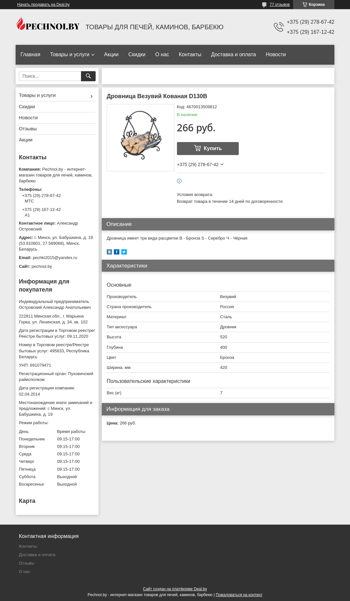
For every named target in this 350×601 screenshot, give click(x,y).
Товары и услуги (69, 54)
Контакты (190, 54)
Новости (276, 54)
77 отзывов (280, 4)
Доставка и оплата (233, 54)
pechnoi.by (42, 266)
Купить (213, 148)
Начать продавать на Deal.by (43, 4)
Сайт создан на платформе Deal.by (175, 589)
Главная (30, 54)
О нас (162, 54)
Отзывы (28, 128)
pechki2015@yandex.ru (55, 257)
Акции (111, 54)
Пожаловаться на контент (239, 595)
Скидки (136, 54)
